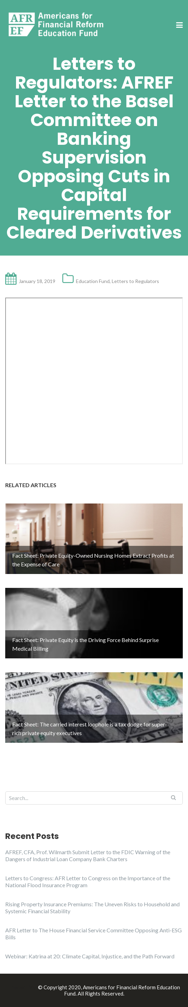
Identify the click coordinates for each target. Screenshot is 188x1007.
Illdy (31, 987)
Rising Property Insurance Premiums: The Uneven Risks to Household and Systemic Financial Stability (92, 907)
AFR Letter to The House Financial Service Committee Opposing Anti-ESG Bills (93, 933)
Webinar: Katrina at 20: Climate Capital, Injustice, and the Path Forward (89, 956)
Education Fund (93, 281)
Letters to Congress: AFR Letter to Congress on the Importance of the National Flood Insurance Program (87, 881)
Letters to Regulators (135, 281)
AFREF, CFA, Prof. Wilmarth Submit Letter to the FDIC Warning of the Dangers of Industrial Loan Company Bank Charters (87, 855)
